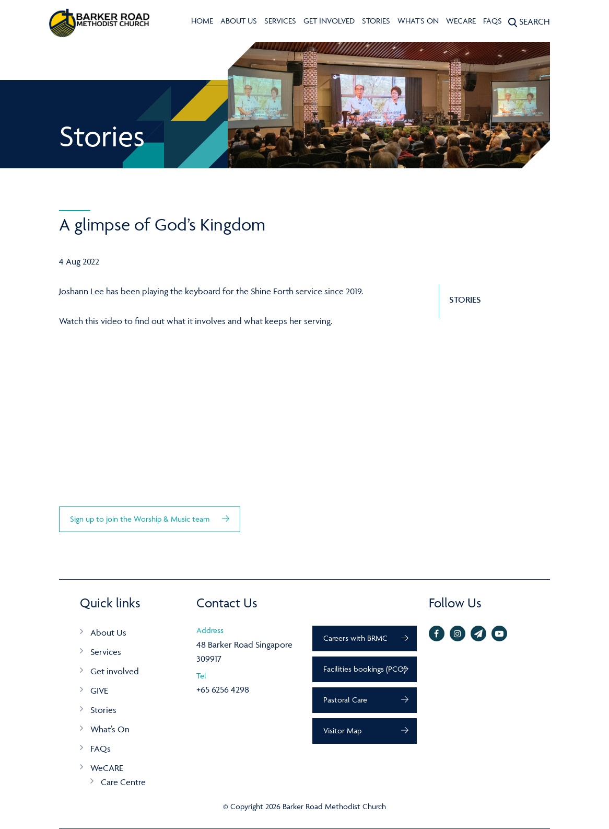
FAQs (492, 21)
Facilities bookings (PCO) (364, 669)
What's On (418, 21)
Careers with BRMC (355, 638)
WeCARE (461, 21)
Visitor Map (342, 730)
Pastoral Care (345, 700)
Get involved (329, 21)
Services (280, 21)
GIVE (99, 690)
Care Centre (123, 782)
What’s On (110, 729)
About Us (238, 21)
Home (202, 21)
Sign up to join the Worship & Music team (141, 519)
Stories (376, 21)
